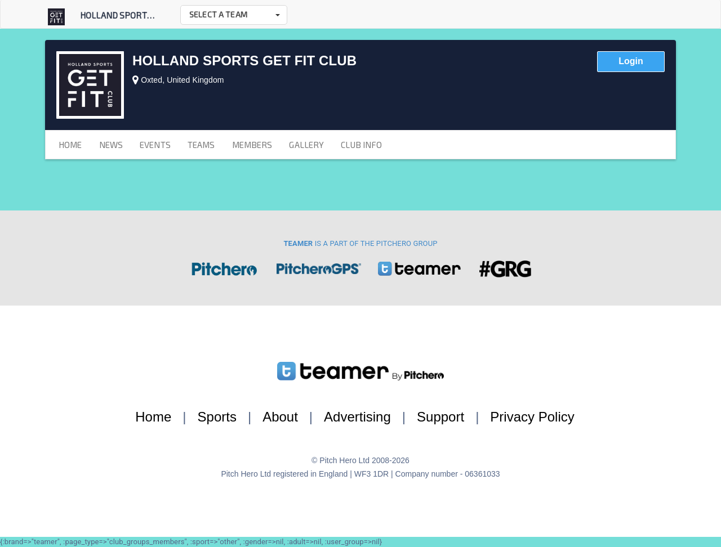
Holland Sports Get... (126, 15)
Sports (217, 416)
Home (153, 416)
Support (440, 416)
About (280, 416)
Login (630, 61)
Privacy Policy (532, 416)
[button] (233, 15)
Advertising (357, 416)
